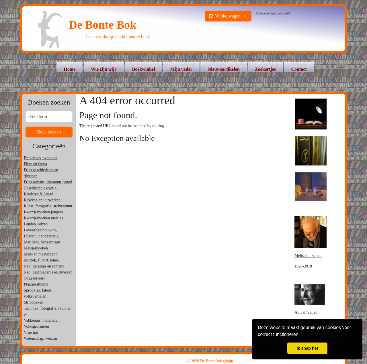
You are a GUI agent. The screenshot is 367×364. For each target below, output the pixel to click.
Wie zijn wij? (104, 69)
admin (228, 361)
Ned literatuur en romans (44, 266)
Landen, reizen (36, 224)
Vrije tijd (31, 332)
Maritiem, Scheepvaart (42, 242)
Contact (299, 69)
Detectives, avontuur (40, 158)
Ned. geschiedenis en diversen (48, 272)
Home (69, 69)
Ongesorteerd (34, 278)
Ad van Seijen (305, 312)
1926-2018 (303, 266)
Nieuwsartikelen (223, 69)
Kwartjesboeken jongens (43, 212)
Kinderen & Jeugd (38, 194)
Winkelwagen (228, 16)
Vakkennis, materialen (41, 320)
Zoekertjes (265, 69)
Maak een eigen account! (272, 13)
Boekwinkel (143, 69)
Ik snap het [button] (307, 348)
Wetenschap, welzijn (40, 338)
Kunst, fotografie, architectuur (48, 206)
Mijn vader (181, 69)
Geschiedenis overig (40, 188)
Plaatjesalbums (36, 284)
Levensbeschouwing (40, 230)
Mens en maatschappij (42, 254)
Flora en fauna (35, 164)
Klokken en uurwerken (42, 200)
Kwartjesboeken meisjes (43, 218)
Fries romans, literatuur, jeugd (48, 182)
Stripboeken (33, 302)
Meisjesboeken (36, 248)
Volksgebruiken (36, 326)
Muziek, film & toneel (42, 260)
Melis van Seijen (307, 255)
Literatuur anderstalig (41, 236)
